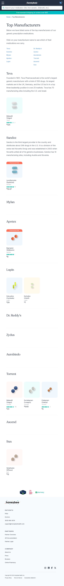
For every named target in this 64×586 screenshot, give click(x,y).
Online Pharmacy (10, 562)
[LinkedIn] (49, 568)
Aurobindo (37, 55)
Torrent (36, 58)
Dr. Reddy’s (38, 49)
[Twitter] (55, 568)
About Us (8, 552)
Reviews (7, 559)
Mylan (8, 55)
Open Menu (3, 3)
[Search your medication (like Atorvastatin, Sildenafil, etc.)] (33, 8)
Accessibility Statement (29, 577)
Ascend (36, 61)
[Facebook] (52, 568)
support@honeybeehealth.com (14, 524)
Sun (35, 65)
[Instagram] (45, 568)
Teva (8, 49)
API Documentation (11, 538)
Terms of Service (18, 577)
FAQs (6, 513)
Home (8, 17)
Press (6, 555)
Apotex (9, 58)
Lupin (8, 61)
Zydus (36, 52)
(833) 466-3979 (10, 520)
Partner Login (9, 541)
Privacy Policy (8, 577)
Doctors (7, 517)
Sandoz (9, 52)
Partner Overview (10, 534)
